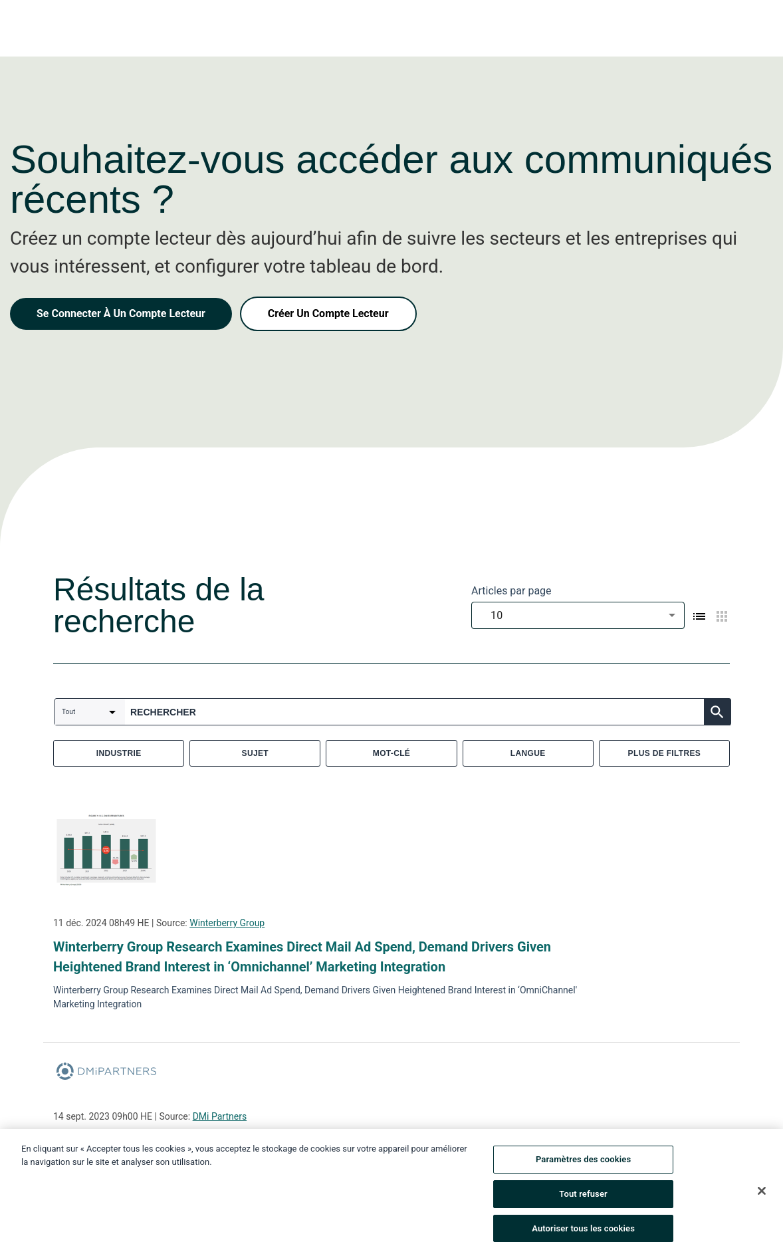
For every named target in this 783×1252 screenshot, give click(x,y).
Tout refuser (583, 1202)
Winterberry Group (227, 923)
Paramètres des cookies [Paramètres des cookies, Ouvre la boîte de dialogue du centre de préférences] (583, 1167)
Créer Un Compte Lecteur (328, 313)
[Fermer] (761, 1198)
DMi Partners (220, 1116)
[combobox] (578, 615)
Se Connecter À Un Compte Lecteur (121, 313)
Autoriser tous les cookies (583, 1236)
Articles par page (511, 590)
